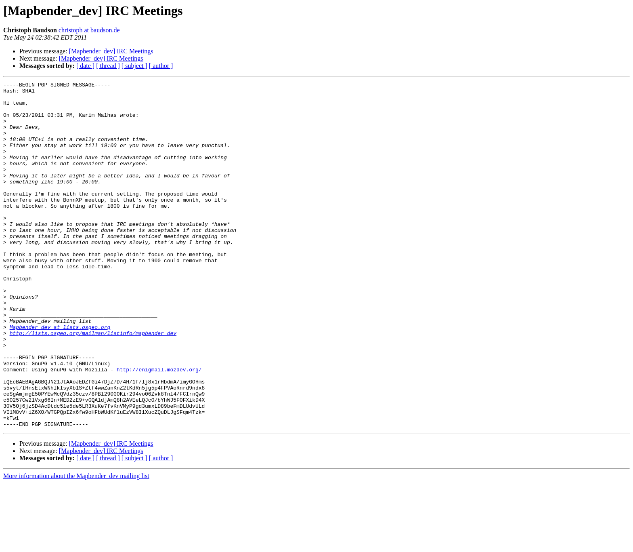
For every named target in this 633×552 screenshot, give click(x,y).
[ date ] (85, 65)
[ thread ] (108, 65)
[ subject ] (134, 65)
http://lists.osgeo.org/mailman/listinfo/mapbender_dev (93, 384)
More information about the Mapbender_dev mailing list (76, 544)
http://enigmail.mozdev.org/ (159, 427)
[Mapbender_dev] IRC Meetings (111, 51)
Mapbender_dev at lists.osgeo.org (60, 376)
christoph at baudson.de (89, 30)
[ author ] (161, 65)
